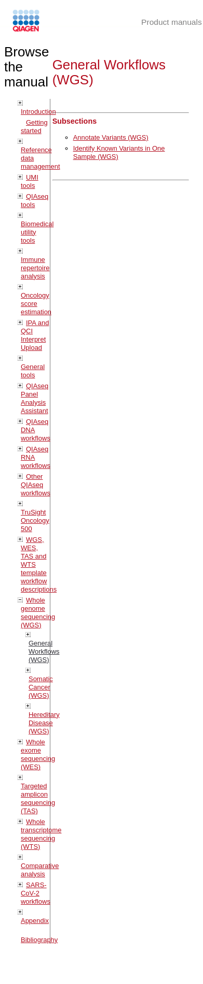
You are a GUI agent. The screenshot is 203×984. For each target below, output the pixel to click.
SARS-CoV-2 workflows (35, 893)
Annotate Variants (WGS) (110, 137)
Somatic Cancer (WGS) (41, 687)
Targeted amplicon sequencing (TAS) (38, 798)
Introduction (38, 111)
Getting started (34, 127)
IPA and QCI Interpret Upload (35, 335)
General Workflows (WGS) (44, 651)
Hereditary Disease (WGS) (44, 723)
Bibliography (39, 940)
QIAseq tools (34, 201)
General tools (33, 371)
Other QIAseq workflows (35, 485)
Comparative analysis (40, 870)
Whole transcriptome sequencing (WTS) (41, 834)
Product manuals (171, 22)
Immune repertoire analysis (35, 268)
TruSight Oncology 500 (35, 520)
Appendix (35, 920)
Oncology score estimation (36, 303)
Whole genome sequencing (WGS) (38, 612)
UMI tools (29, 181)
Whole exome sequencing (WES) (38, 754)
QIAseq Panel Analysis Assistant (34, 398)
